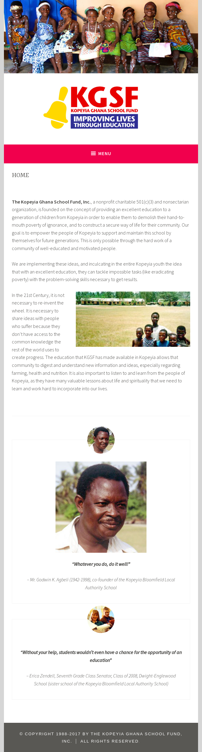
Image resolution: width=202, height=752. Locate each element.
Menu (104, 153)
